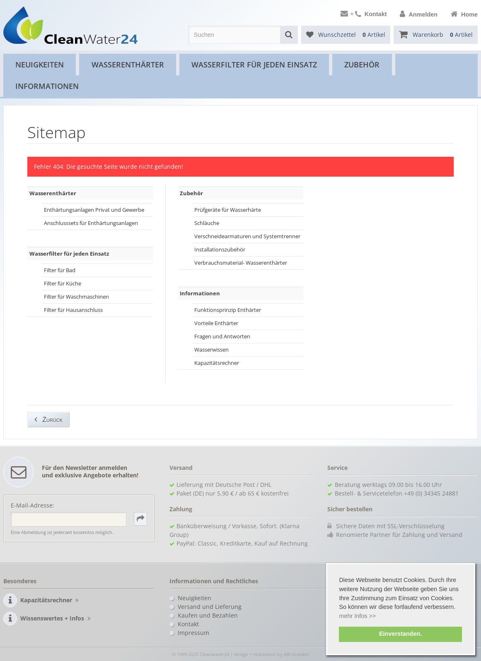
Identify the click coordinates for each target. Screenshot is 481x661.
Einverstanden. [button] (400, 633)
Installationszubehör (219, 249)
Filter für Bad (59, 270)
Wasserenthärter (128, 64)
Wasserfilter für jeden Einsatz (254, 64)
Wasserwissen (211, 349)
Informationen (47, 86)
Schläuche (206, 223)
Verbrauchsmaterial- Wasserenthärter (240, 262)
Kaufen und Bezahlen (208, 615)
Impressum (193, 633)
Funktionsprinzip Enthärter (227, 310)
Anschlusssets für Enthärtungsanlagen (91, 223)
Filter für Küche (62, 283)
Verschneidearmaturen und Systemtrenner (247, 236)
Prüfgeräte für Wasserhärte (227, 209)
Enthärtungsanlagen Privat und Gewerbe (94, 209)
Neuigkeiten (39, 64)
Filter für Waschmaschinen (76, 296)
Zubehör (361, 64)
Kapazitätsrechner (216, 362)
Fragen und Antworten (222, 336)
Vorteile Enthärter (216, 323)
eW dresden (296, 654)
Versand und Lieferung (210, 607)
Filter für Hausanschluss (73, 310)
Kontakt (188, 624)
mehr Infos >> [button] (357, 616)
